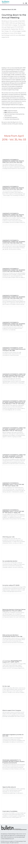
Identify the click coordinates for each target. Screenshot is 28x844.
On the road (6, 686)
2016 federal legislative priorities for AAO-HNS (13, 735)
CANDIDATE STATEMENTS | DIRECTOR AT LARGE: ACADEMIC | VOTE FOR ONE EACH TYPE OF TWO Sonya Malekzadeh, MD (13, 429)
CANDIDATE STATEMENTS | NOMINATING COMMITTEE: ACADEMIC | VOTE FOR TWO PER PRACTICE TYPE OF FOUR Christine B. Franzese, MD (13, 324)
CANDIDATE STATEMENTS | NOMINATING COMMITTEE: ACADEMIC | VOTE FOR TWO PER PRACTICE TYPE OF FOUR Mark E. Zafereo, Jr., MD (13, 242)
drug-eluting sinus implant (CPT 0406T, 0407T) (12, 661)
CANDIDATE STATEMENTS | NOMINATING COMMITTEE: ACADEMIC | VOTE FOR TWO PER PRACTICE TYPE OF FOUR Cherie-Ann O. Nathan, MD (13, 270)
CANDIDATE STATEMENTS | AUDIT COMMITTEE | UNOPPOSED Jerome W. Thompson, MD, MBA (14, 349)
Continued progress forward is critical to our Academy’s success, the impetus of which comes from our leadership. (12, 328)
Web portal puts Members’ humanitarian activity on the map (12, 635)
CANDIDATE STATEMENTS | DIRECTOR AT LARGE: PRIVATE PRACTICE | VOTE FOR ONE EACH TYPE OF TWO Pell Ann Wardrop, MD (13, 375)
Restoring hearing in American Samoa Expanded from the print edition (13, 610)
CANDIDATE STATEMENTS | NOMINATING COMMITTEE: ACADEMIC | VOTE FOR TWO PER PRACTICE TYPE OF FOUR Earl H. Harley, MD (13, 297)
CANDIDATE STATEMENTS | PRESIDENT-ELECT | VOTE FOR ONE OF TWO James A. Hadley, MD (13, 511)
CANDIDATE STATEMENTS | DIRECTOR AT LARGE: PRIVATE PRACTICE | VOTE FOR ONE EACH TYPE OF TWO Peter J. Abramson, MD (14, 402)
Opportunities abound (9, 787)
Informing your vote (8, 537)
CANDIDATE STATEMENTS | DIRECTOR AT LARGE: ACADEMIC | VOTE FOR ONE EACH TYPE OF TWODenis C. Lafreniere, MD (13, 456)
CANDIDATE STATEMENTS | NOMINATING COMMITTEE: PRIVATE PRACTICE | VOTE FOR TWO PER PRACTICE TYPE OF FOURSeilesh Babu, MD (13, 215)
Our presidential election (9, 561)
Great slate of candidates (9, 811)
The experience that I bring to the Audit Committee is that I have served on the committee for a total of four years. (11, 354)
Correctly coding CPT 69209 (10, 585)
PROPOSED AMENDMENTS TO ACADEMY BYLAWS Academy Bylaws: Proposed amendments (13, 761)
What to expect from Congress (11, 710)
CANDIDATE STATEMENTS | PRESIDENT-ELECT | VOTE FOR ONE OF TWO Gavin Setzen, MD (13, 484)
